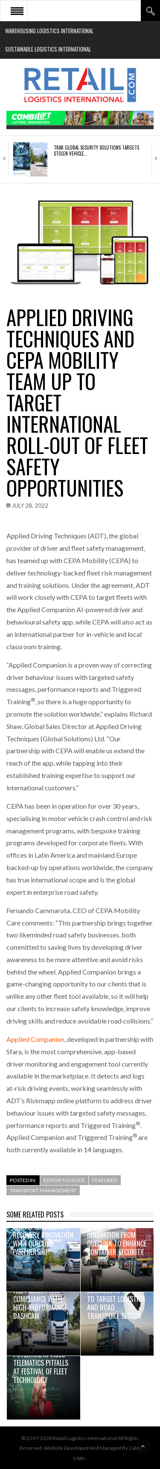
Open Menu (17, 10)
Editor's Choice (64, 1180)
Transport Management (43, 1190)
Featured (104, 1180)
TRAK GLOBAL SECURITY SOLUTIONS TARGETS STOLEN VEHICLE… (96, 150)
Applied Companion (35, 1039)
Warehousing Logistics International (49, 30)
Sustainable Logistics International (48, 49)
